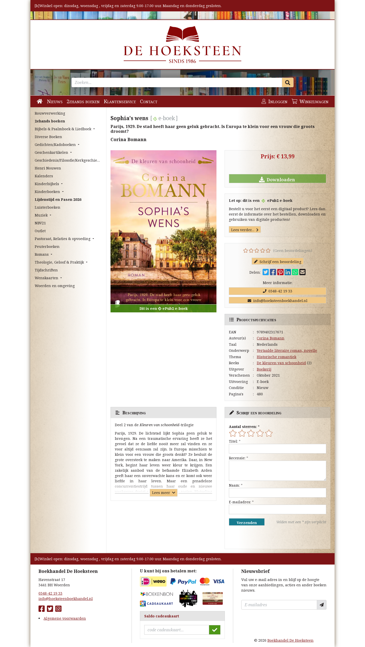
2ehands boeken (83, 101)
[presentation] (261, 537)
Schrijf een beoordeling (277, 261)
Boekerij (264, 369)
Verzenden (247, 522)
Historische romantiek (276, 356)
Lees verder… (245, 229)
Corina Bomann (270, 338)
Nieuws (55, 101)
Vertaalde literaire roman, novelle (287, 350)
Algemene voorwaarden (65, 618)
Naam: (234, 485)
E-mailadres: (240, 502)
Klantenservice (120, 101)
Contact (148, 101)
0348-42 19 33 (277, 291)
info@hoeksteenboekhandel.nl (277, 300)
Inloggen (274, 101)
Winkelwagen (309, 101)
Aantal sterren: (243, 426)
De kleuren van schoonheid (281, 362)
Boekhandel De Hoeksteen (290, 640)
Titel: (233, 441)
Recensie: (237, 458)
